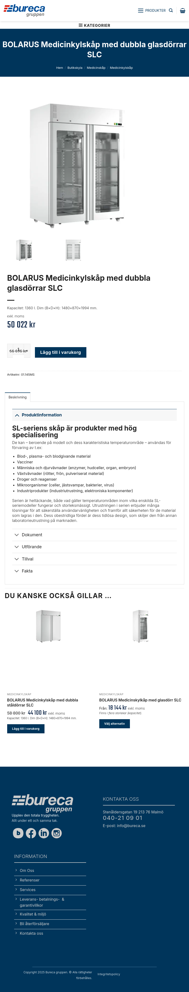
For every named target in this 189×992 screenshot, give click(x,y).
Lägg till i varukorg (60, 352)
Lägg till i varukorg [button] (26, 728)
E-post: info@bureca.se (124, 825)
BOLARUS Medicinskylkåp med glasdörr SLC (140, 700)
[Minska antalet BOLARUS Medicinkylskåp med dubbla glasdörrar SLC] (10, 351)
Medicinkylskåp (121, 68)
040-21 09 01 (122, 817)
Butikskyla (75, 68)
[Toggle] (17, 415)
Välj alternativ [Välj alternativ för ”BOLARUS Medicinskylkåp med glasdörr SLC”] (114, 723)
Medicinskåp (96, 68)
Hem (59, 68)
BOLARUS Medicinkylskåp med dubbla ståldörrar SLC (42, 702)
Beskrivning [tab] (18, 397)
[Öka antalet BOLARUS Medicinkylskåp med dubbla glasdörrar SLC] (27, 351)
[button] (152, 10)
